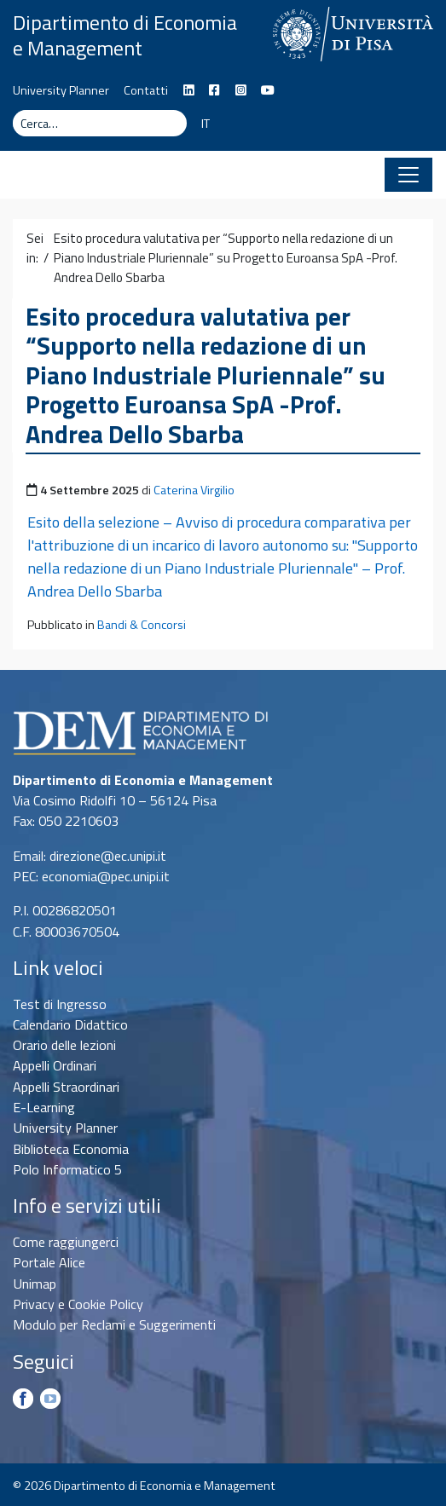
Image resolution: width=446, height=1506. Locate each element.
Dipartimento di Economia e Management (125, 35)
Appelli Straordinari (66, 1086)
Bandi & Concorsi (141, 624)
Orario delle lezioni (64, 1045)
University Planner (61, 90)
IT (205, 123)
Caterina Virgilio (194, 490)
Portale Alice (49, 1262)
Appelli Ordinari (54, 1065)
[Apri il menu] (408, 175)
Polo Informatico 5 (67, 1169)
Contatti (146, 90)
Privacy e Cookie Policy (78, 1304)
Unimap (34, 1283)
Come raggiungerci (66, 1242)
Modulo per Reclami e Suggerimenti (114, 1324)
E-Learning (44, 1107)
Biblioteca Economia (71, 1149)
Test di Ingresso (60, 1004)
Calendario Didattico (70, 1024)
